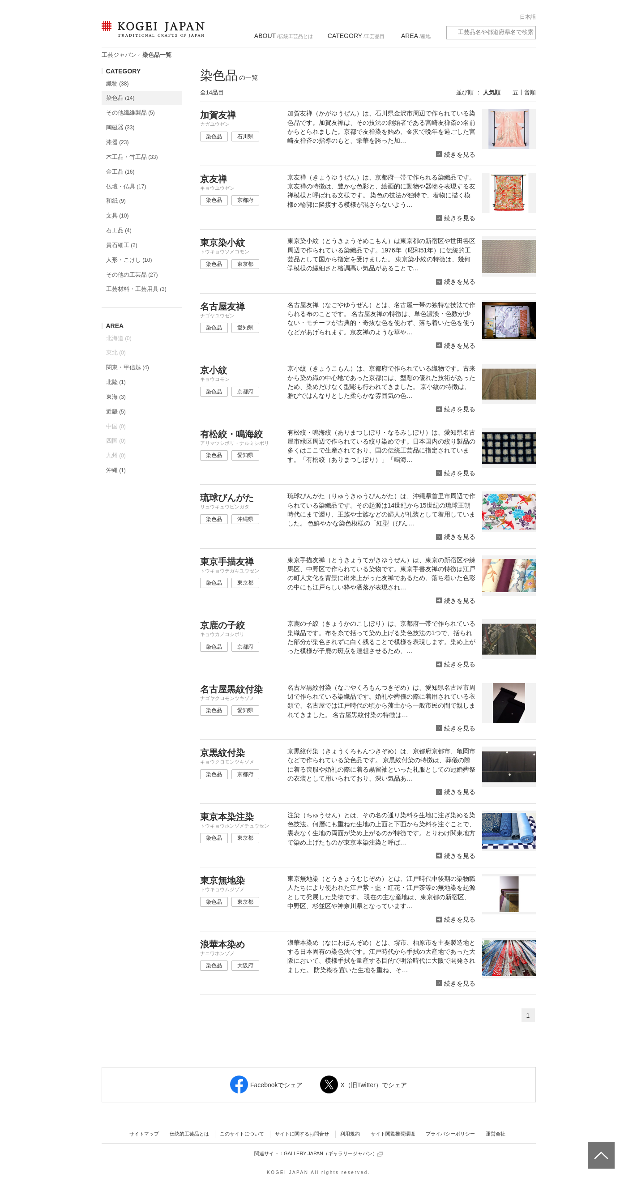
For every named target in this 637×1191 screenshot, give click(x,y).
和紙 (116, 200)
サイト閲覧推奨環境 (393, 1133)
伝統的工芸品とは (189, 1133)
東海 (116, 396)
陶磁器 (120, 127)
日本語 (528, 17)
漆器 (117, 142)
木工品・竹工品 (132, 157)
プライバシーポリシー (450, 1133)
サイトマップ (144, 1133)
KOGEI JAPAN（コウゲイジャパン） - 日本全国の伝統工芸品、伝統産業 (151, 34)
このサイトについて (242, 1133)
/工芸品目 (356, 35)
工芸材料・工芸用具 (136, 289)
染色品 (120, 97)
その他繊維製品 (130, 112)
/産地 (416, 35)
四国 (116, 440)
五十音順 (524, 92)
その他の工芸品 (132, 274)
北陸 (116, 382)
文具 (117, 215)
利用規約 (350, 1133)
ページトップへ (600, 1148)
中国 (116, 426)
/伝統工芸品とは (283, 35)
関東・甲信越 (127, 367)
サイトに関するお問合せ (302, 1133)
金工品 (120, 171)
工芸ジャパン (119, 54)
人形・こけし (129, 259)
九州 (116, 455)
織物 (117, 83)
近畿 (116, 411)
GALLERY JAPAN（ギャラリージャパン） (333, 1154)
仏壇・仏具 (126, 186)
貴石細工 (121, 245)
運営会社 (495, 1133)
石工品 (119, 230)
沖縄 (116, 470)
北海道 (119, 338)
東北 (116, 352)
